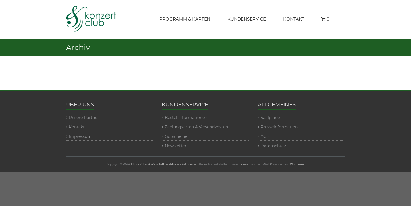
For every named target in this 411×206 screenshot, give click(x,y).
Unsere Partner (84, 117)
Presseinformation (279, 127)
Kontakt (77, 127)
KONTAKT (293, 19)
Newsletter (175, 145)
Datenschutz (273, 145)
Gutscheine (176, 136)
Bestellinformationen (186, 117)
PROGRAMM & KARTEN (184, 19)
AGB (265, 136)
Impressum (80, 136)
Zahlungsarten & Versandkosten (196, 127)
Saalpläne (270, 117)
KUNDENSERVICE (246, 19)
